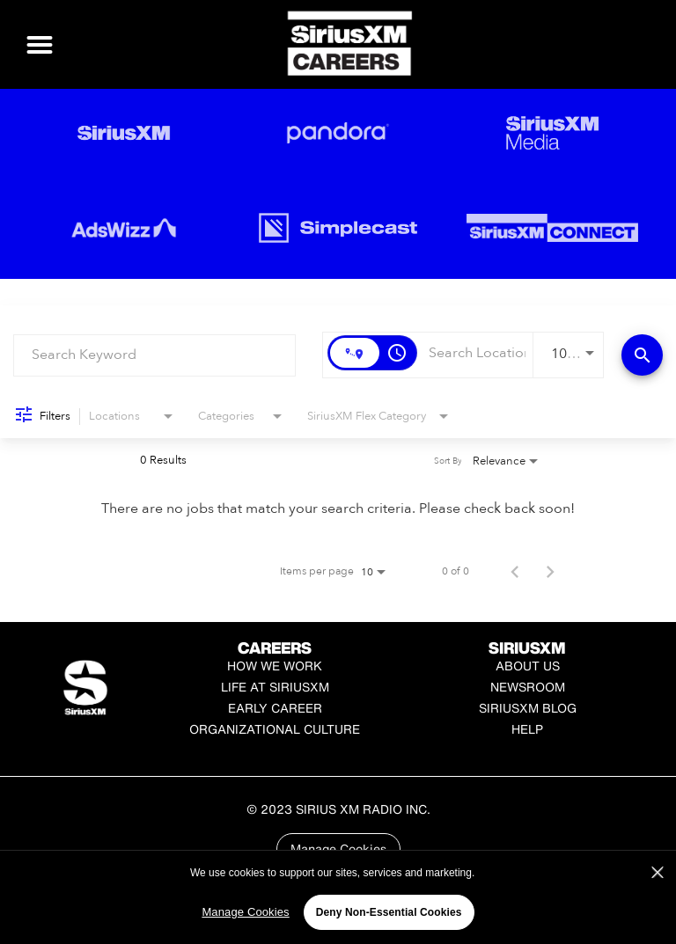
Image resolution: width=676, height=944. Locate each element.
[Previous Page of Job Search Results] (515, 571)
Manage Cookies (338, 848)
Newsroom (527, 686)
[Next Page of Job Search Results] (550, 571)
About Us (528, 665)
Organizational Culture (274, 729)
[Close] (657, 903)
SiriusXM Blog (528, 708)
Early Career (275, 708)
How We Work (274, 665)
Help (527, 729)
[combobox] (154, 355)
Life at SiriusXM (275, 686)
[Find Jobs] (642, 355)
